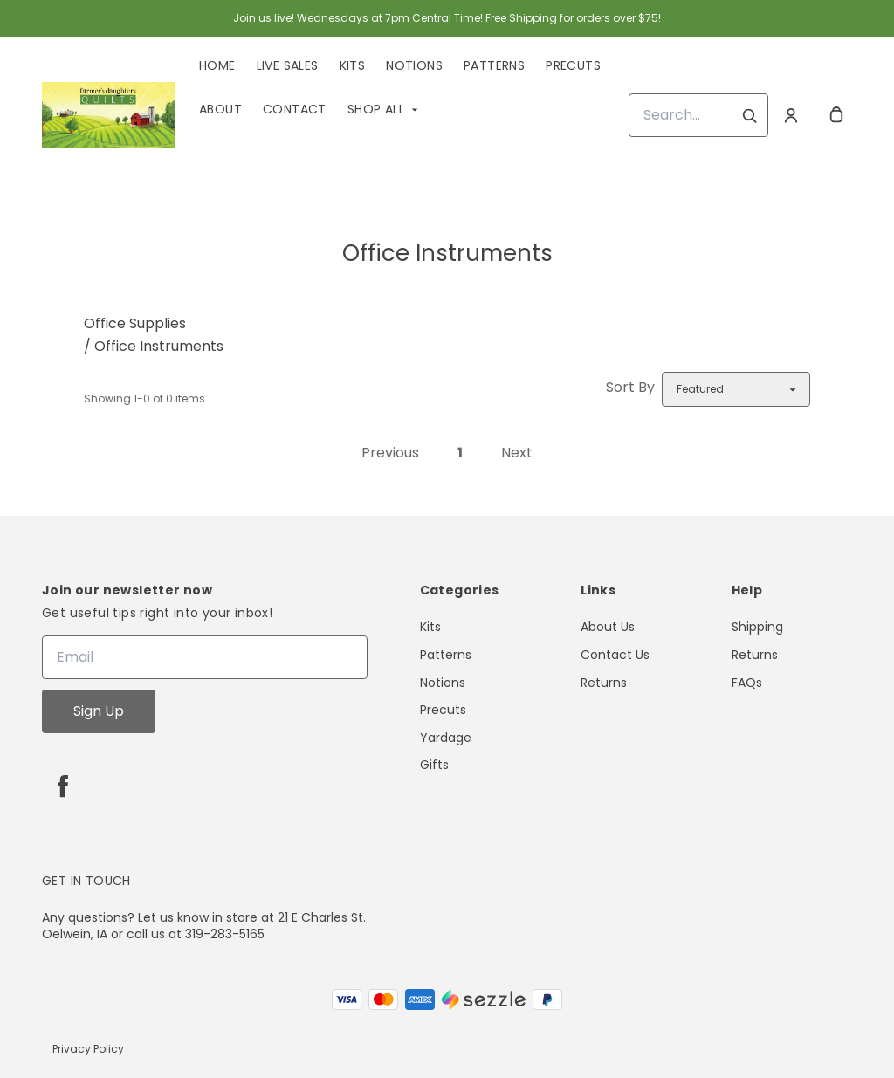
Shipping (757, 627)
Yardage (445, 738)
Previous (390, 453)
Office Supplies (135, 323)
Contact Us (615, 655)
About (220, 109)
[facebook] (63, 786)
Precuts (573, 65)
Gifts (434, 765)
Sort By (630, 387)
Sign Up (98, 711)
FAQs (747, 683)
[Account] (791, 115)
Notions (414, 65)
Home (217, 65)
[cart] (836, 115)
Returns (604, 683)
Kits (353, 65)
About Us (608, 627)
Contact (295, 109)
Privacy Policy (88, 1048)
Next (517, 453)
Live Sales (288, 65)
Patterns (494, 65)
